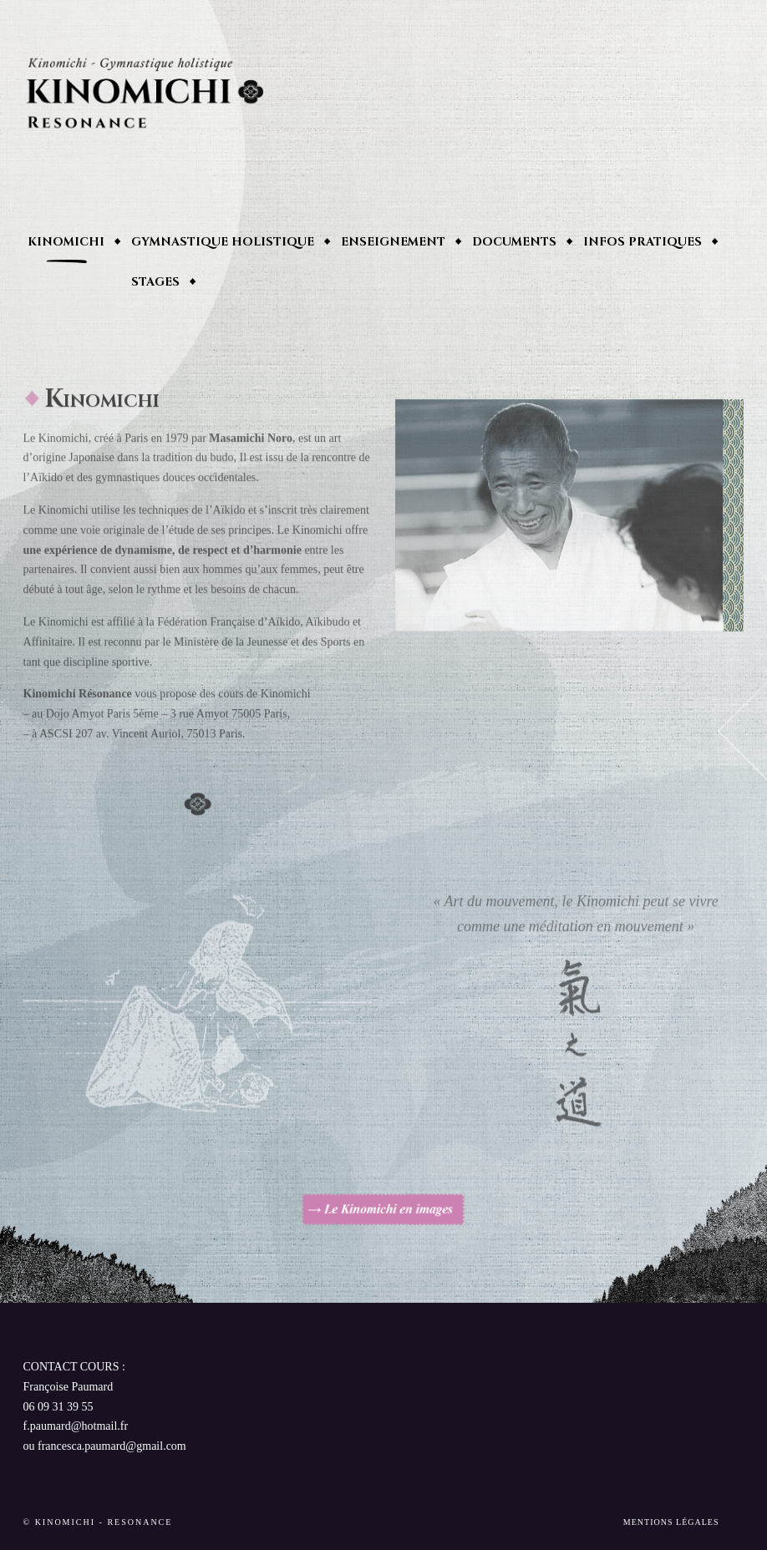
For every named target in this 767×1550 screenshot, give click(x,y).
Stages (155, 282)
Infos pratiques (642, 242)
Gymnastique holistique (222, 242)
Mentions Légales (671, 1522)
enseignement (393, 242)
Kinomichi (66, 242)
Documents (514, 242)
